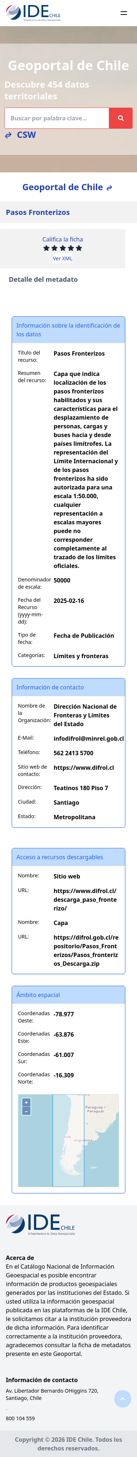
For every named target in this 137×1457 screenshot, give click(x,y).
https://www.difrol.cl (84, 768)
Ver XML (63, 258)
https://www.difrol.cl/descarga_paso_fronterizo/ (85, 899)
